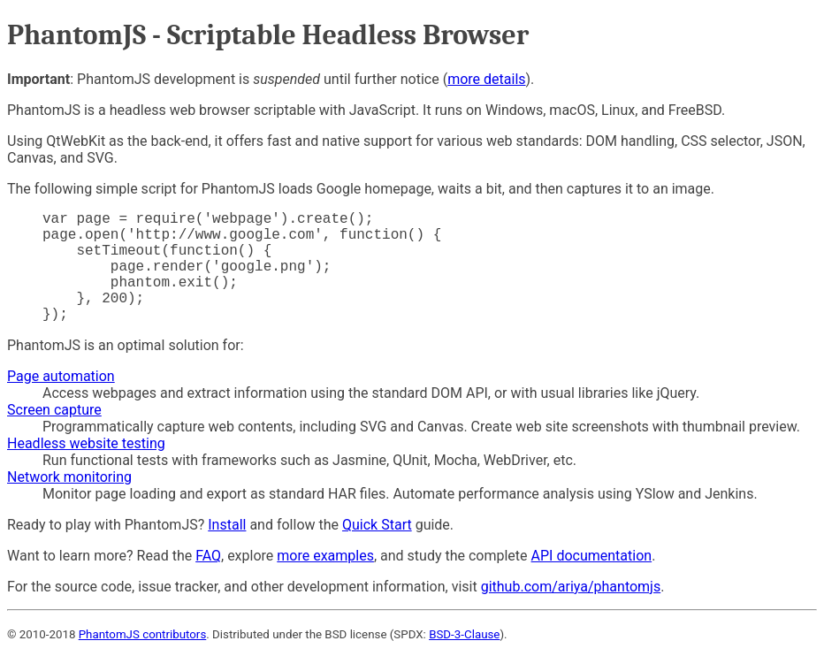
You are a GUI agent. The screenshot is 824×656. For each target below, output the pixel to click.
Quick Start (377, 524)
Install (227, 524)
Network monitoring (69, 477)
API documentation (591, 555)
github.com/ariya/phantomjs (571, 586)
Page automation (61, 376)
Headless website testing (86, 443)
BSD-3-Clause (464, 634)
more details (486, 79)
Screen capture (54, 409)
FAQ (208, 555)
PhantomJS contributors (143, 634)
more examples (325, 555)
